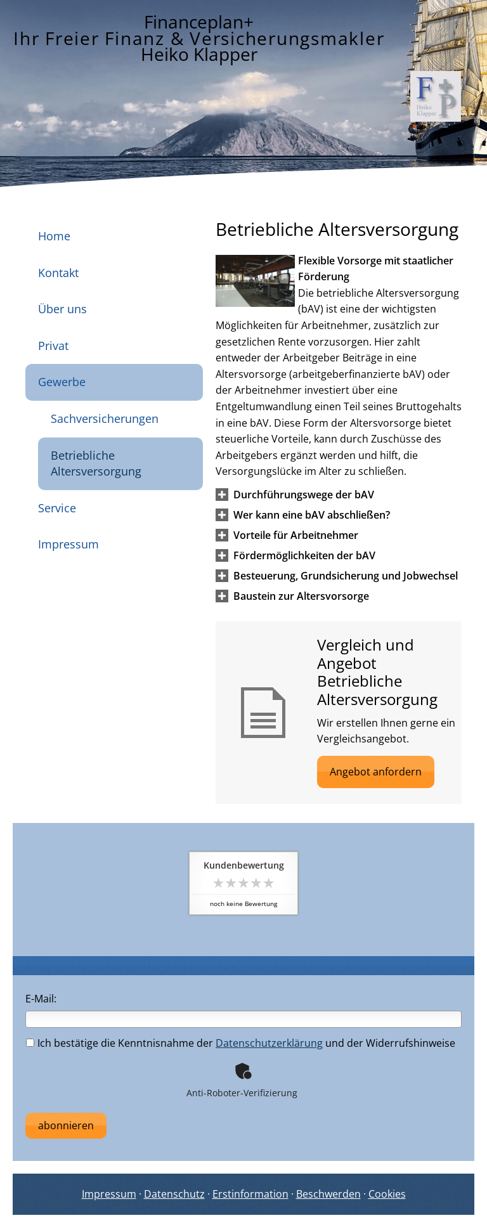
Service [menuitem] (57, 507)
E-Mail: (40, 999)
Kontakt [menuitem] (58, 272)
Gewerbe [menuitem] (62, 381)
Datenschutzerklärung (269, 1043)
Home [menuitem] (54, 235)
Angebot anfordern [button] (376, 772)
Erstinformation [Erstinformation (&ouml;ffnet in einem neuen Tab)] (250, 1194)
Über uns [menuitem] (62, 308)
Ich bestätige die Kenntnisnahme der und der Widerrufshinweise (240, 1043)
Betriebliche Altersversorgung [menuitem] (96, 463)
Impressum (109, 1194)
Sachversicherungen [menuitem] (105, 418)
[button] (303, 495)
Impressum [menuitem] (68, 544)
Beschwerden (328, 1194)
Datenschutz (174, 1194)
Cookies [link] (387, 1194)
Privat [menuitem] (53, 345)
